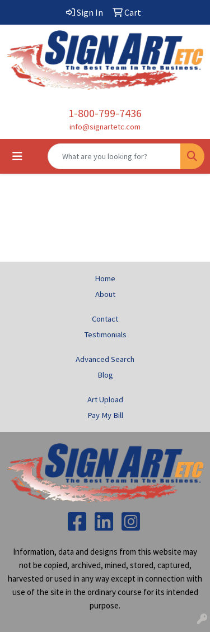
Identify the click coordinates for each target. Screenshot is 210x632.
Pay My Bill (105, 415)
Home (105, 278)
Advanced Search (105, 359)
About (105, 294)
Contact (105, 319)
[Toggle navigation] (17, 156)
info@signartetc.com (105, 127)
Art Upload (105, 399)
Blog (105, 375)
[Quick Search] (114, 156)
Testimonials (105, 334)
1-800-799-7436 (105, 113)
